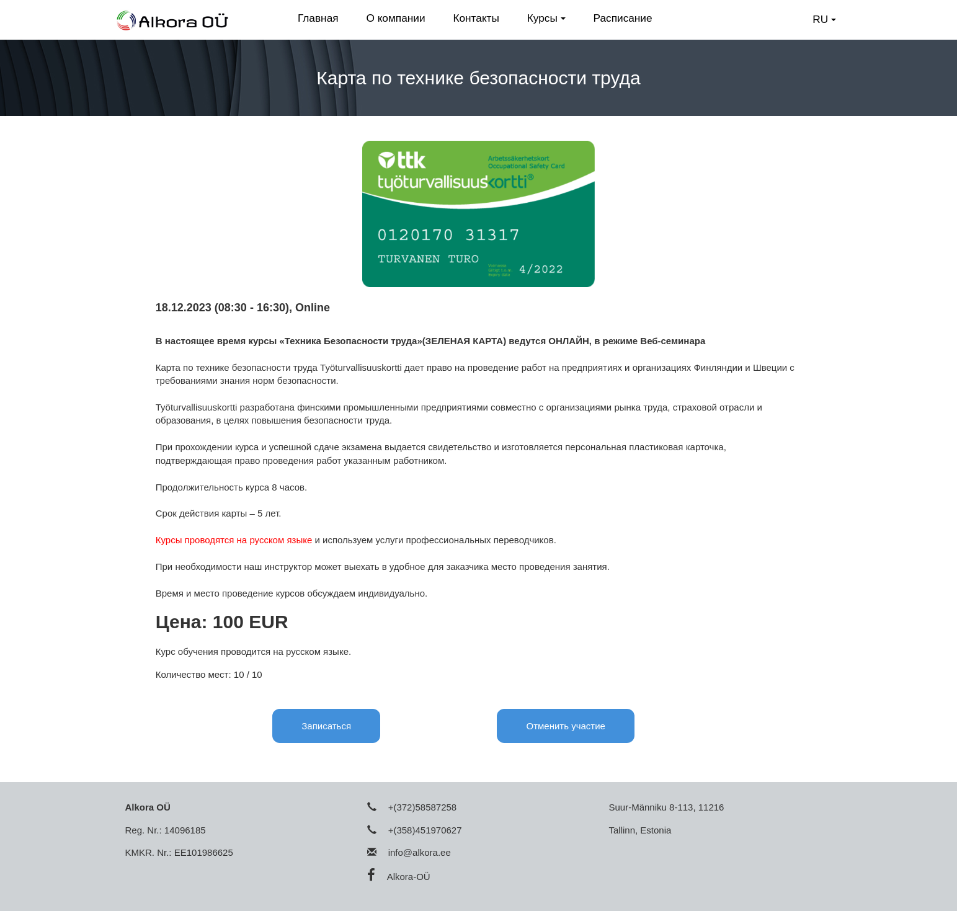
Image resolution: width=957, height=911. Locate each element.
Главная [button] (318, 18)
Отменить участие (565, 726)
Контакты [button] (476, 18)
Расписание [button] (623, 18)
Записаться (326, 726)
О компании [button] (395, 18)
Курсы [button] (546, 18)
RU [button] (824, 19)
